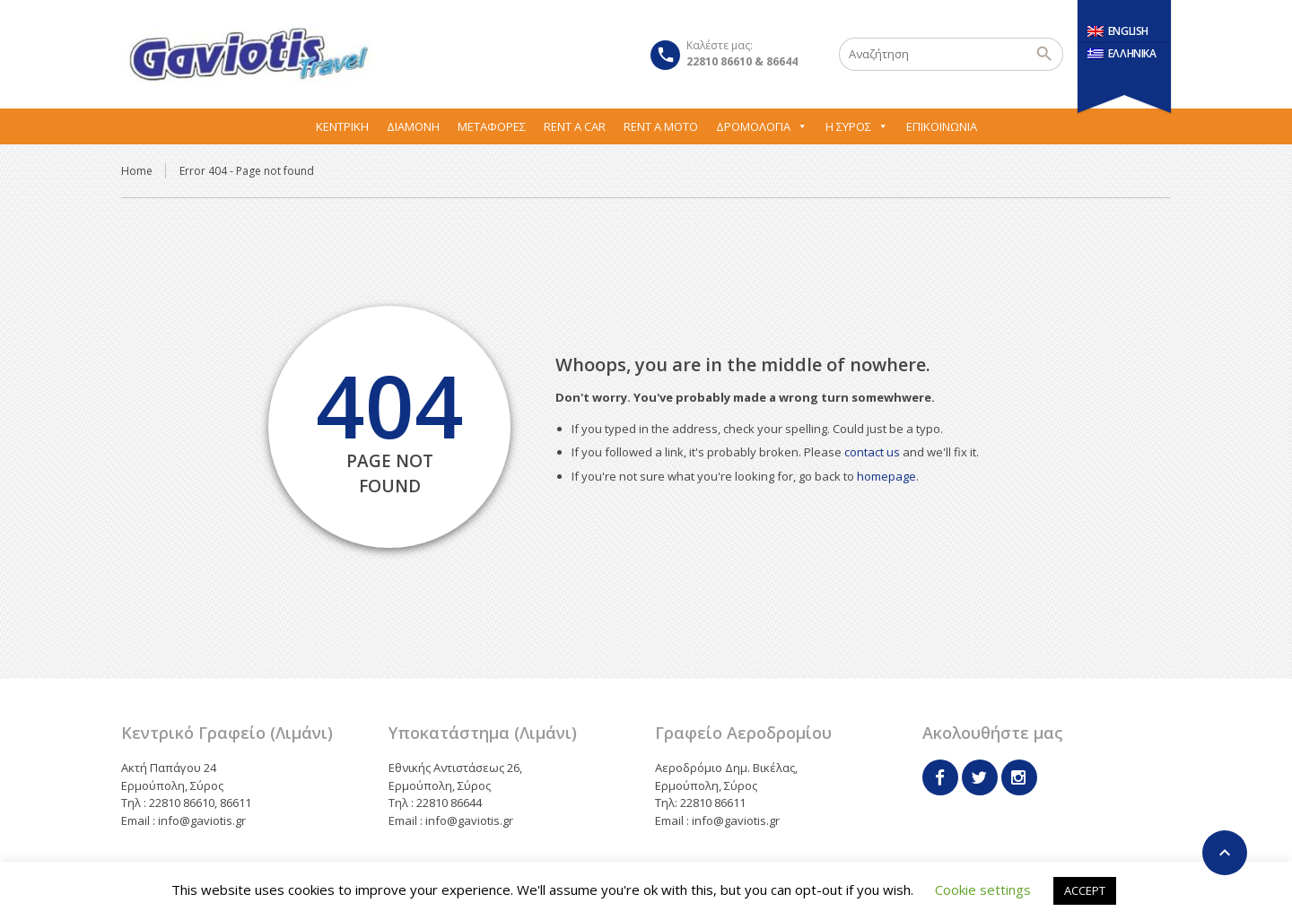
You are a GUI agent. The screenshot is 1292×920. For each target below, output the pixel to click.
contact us (872, 452)
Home (137, 170)
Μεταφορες (492, 126)
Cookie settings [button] (983, 889)
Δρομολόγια (762, 126)
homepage (886, 476)
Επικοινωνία (941, 126)
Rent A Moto (661, 126)
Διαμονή (413, 126)
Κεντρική (342, 126)
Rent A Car (575, 126)
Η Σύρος (856, 126)
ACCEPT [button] (1084, 890)
